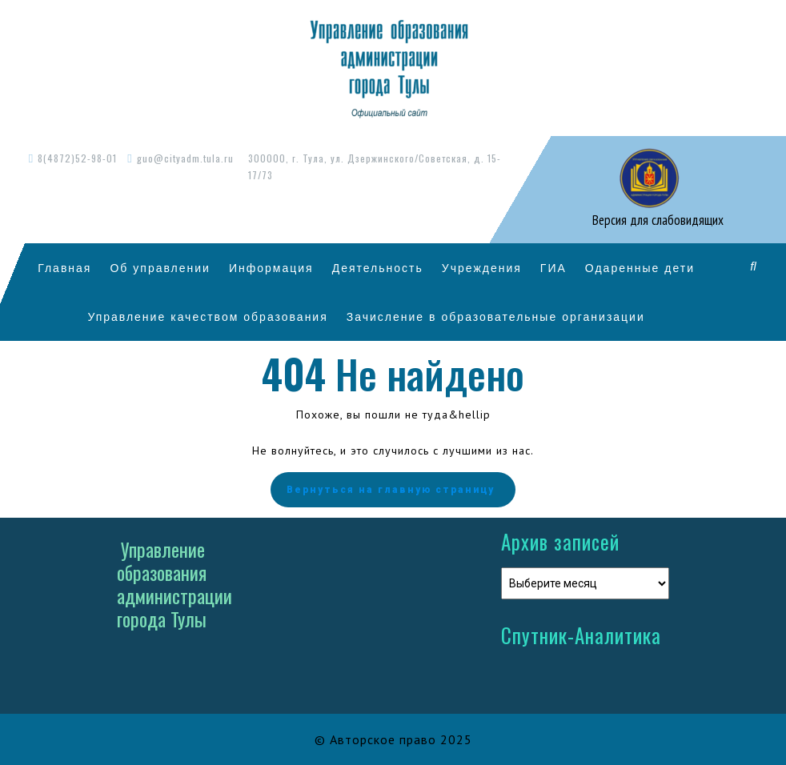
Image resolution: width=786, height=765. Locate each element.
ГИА (553, 267)
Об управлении (160, 267)
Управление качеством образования (207, 316)
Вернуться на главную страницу (393, 489)
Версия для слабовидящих (656, 220)
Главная (64, 267)
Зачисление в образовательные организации (496, 316)
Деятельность (377, 267)
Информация (271, 267)
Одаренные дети (640, 267)
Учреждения (482, 267)
